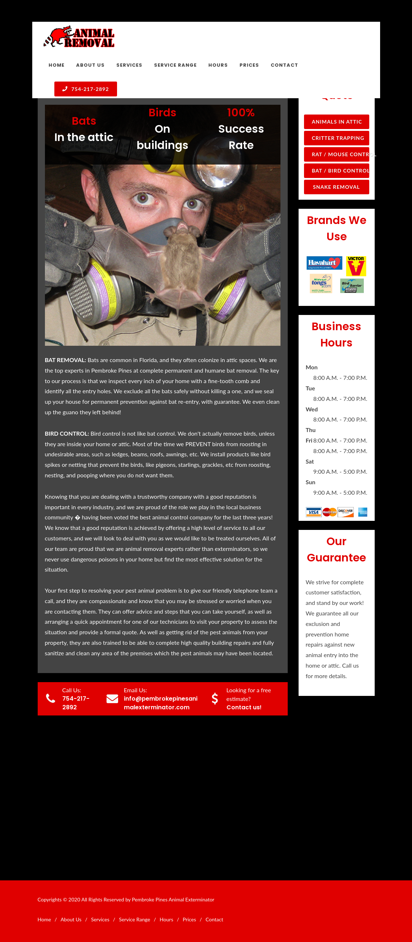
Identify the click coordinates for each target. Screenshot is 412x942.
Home (44, 919)
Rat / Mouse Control (340, 154)
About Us (71, 919)
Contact (214, 919)
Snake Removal (336, 187)
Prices (189, 919)
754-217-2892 (85, 88)
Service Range (134, 919)
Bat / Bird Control (340, 170)
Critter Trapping (338, 138)
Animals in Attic (337, 122)
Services (100, 919)
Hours (166, 919)
